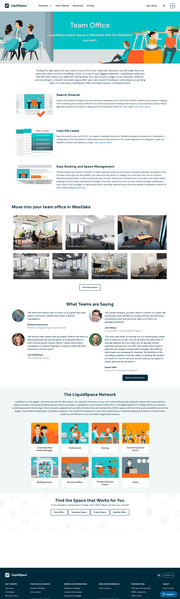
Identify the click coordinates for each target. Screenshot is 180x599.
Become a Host (11, 596)
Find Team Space (142, 106)
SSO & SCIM (136, 596)
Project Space (100, 512)
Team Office (59, 512)
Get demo (151, 5)
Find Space (10, 592)
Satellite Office (119, 512)
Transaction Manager (73, 596)
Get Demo (9, 588)
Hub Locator (35, 592)
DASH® (86, 136)
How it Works (62, 5)
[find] (164, 5)
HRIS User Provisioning (140, 588)
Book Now (81, 187)
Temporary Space (79, 512)
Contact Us (168, 575)
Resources (78, 5)
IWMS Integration (138, 592)
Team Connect (105, 588)
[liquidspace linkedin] (159, 575)
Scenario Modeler (37, 588)
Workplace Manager (72, 588)
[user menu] (172, 5)
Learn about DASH (103, 142)
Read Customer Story (135, 378)
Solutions (43, 5)
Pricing (90, 5)
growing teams (104, 401)
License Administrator (73, 592)
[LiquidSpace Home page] (16, 6)
